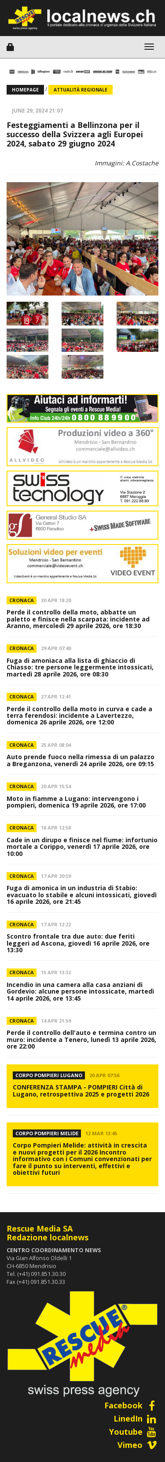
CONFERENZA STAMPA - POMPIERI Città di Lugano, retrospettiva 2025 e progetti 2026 (81, 1090)
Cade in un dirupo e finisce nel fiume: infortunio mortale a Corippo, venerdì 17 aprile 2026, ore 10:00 (82, 847)
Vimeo (137, 1445)
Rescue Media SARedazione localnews (47, 1233)
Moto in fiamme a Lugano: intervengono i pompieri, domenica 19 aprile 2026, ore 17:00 (76, 801)
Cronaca (21, 600)
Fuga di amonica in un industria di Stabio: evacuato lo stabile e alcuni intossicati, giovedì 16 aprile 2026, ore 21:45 (82, 895)
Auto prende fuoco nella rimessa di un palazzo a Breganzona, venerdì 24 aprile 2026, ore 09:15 (80, 760)
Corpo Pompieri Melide (46, 1133)
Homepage (25, 90)
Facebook (131, 1405)
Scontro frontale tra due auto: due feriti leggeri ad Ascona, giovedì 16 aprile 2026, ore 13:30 (78, 943)
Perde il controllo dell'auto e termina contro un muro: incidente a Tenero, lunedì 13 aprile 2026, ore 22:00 (81, 1039)
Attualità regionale (80, 90)
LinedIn (136, 1418)
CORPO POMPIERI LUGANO (48, 1075)
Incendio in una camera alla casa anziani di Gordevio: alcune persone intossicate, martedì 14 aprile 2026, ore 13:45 (80, 991)
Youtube (133, 1431)
